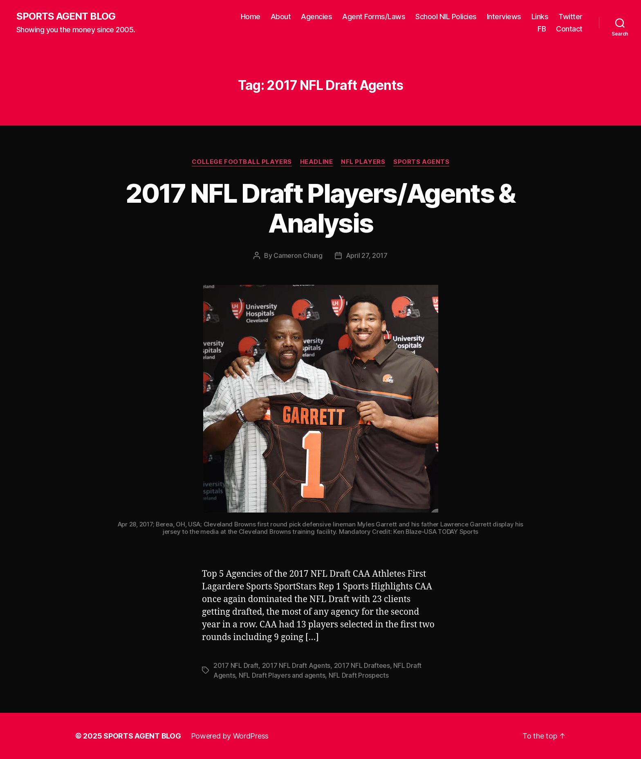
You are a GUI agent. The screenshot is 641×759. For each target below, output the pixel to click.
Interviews (504, 16)
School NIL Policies (446, 16)
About (281, 16)
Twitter (570, 16)
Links (540, 16)
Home (250, 16)
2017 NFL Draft (235, 665)
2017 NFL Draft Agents (296, 665)
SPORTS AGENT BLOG (65, 16)
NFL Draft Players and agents (282, 675)
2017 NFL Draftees (362, 665)
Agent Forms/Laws (373, 16)
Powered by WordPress (230, 736)
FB (542, 29)
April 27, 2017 (367, 255)
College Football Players (242, 162)
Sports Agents (421, 162)
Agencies (316, 16)
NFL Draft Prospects (359, 675)
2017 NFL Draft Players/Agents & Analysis (320, 208)
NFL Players (363, 162)
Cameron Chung (298, 255)
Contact (569, 29)
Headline (316, 162)
